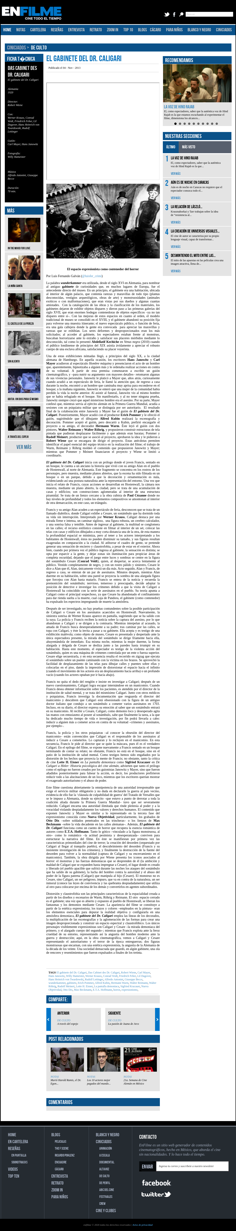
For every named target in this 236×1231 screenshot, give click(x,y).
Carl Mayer (143, 972)
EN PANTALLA (18, 1155)
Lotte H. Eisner (84, 986)
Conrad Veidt (109, 976)
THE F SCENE (62, 1148)
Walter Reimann (138, 982)
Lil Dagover (144, 976)
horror (116, 989)
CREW (102, 1204)
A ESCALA (104, 1155)
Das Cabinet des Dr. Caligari (103, 972)
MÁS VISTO (188, 147)
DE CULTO (39, 47)
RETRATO (96, 30)
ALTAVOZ (104, 1169)
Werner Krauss (93, 976)
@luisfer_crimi (92, 276)
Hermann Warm (119, 982)
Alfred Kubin (102, 982)
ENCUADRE (61, 1162)
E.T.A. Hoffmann (102, 989)
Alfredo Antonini (113, 979)
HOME (7, 30)
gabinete (71, 982)
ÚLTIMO (170, 147)
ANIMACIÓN (105, 1148)
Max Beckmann (82, 989)
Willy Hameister (74, 976)
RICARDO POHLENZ (65, 1155)
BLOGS (142, 30)
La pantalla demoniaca (106, 986)
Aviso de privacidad (142, 1224)
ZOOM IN (112, 30)
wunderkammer (57, 982)
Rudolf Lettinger (93, 979)
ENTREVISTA (76, 30)
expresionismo (129, 989)
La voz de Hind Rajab (179, 107)
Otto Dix (67, 989)
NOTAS (20, 30)
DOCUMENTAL (106, 1162)
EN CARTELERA (18, 1142)
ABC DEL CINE (106, 1190)
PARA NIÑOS (174, 30)
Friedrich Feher (127, 976)
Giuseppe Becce (133, 979)
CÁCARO (155, 30)
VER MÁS (24, 447)
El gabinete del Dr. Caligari (71, 972)
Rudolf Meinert (66, 986)
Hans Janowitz (57, 976)
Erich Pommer (85, 982)
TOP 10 (128, 30)
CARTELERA (38, 30)
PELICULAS (60, 1141)
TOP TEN (13, 1176)
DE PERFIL (104, 1183)
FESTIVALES (105, 1197)
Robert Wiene (128, 972)
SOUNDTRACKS (19, 1162)
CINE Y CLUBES (106, 1211)
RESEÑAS (57, 30)
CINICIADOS (224, 30)
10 (217, 124)
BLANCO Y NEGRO (199, 30)
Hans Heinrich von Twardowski (66, 979)
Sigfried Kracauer (130, 986)
